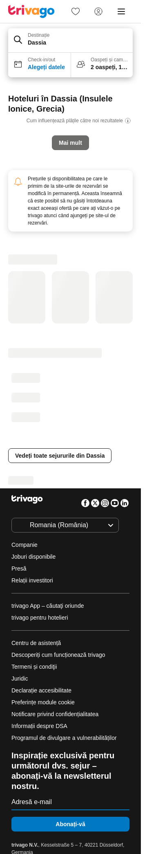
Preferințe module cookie (43, 702)
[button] (70, 40)
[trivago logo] (31, 11)
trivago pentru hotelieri (39, 617)
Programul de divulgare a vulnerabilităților (64, 738)
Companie (24, 545)
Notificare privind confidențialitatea (54, 714)
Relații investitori (32, 580)
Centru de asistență (36, 643)
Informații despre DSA (39, 726)
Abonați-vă (70, 824)
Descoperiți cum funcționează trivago (58, 655)
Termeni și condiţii (34, 666)
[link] (75, 11)
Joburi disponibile (33, 556)
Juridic (19, 678)
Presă (19, 568)
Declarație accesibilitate (41, 690)
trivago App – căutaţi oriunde (47, 605)
